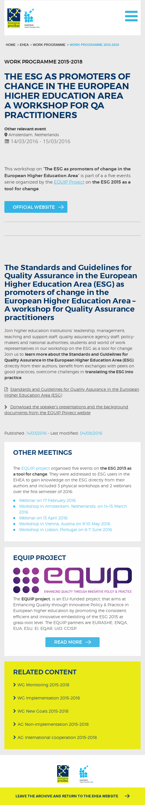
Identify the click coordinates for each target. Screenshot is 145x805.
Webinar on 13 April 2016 (43, 517)
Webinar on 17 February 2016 (47, 500)
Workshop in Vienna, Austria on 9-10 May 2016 (64, 523)
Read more (68, 641)
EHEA (24, 44)
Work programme (49, 44)
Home (11, 44)
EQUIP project (35, 468)
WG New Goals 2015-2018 (41, 709)
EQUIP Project (69, 182)
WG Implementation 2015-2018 (46, 696)
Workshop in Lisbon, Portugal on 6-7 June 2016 (65, 529)
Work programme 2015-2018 (94, 44)
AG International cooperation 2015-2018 (55, 735)
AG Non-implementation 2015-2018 (51, 722)
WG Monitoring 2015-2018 (41, 683)
